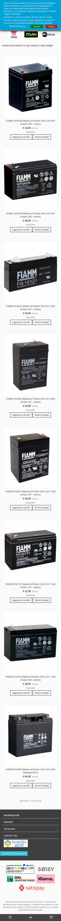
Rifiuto (51, 26)
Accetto (36, 26)
